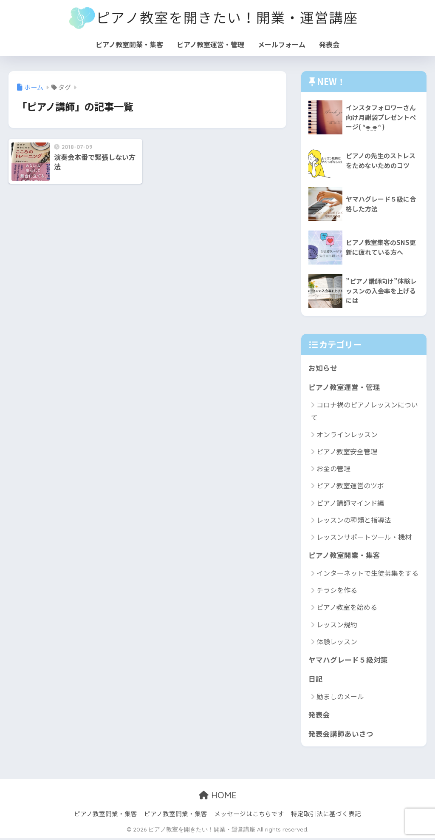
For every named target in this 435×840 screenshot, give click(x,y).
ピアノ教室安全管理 (346, 452)
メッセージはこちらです (249, 815)
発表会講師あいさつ (340, 734)
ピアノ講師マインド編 (350, 503)
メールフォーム (281, 44)
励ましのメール (340, 697)
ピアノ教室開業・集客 (129, 44)
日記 (315, 679)
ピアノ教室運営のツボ (350, 486)
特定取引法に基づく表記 (326, 815)
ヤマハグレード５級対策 (348, 660)
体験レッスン (336, 642)
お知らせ (322, 367)
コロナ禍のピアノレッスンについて (364, 411)
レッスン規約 (336, 625)
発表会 (329, 44)
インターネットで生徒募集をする (367, 574)
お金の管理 (333, 469)
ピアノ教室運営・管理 (210, 44)
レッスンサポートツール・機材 (364, 537)
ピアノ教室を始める (346, 608)
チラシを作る (336, 591)
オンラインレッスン (347, 435)
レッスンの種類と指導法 (353, 520)
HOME (218, 797)
